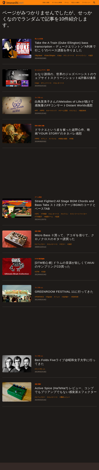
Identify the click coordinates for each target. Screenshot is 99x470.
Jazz (60, 55)
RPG (42, 110)
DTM (37, 272)
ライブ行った (39, 97)
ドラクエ (53, 139)
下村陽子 (39, 216)
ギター (63, 244)
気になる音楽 (39, 39)
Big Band (39, 55)
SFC (37, 214)
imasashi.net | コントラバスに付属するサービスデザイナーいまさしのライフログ (13, 2)
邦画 (71, 139)
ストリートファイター (79, 214)
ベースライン (81, 55)
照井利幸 (75, 297)
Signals (49, 297)
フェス (57, 297)
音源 (43, 272)
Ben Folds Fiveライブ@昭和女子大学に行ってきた (65, 361)
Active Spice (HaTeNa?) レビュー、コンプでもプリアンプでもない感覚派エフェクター (66, 390)
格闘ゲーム (49, 216)
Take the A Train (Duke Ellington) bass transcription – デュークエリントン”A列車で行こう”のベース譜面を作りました (65, 46)
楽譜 (91, 55)
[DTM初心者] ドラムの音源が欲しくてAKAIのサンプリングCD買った (64, 264)
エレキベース (59, 83)
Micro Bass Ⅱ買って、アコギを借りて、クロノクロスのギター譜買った (64, 237)
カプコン (65, 214)
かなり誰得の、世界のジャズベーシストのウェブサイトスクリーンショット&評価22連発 (65, 75)
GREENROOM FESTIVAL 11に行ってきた (64, 291)
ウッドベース (69, 55)
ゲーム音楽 (64, 110)
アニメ (44, 139)
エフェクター (40, 244)
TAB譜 (44, 214)
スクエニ (74, 110)
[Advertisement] (49, 169)
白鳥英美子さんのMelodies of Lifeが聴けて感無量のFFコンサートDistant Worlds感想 (64, 103)
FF (37, 110)
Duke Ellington (50, 55)
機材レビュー (65, 397)
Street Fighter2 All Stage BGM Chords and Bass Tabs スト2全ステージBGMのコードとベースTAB (65, 204)
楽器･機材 (38, 231)
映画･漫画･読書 (39, 125)
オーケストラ (52, 110)
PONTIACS (40, 297)
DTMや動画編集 (39, 258)
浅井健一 (66, 297)
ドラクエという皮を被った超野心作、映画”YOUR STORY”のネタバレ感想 (62, 131)
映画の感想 (63, 139)
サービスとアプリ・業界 (42, 70)
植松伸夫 (83, 110)
